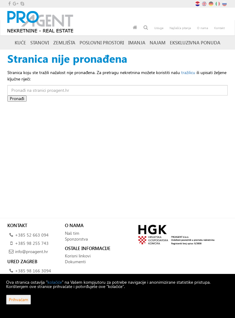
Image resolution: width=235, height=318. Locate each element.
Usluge (158, 28)
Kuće (20, 42)
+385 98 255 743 (32, 243)
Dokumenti (75, 261)
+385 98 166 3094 (33, 271)
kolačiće (54, 282)
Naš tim (72, 233)
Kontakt (219, 28)
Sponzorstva (76, 239)
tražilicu (188, 72)
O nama (202, 28)
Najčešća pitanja (180, 28)
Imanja (136, 42)
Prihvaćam (18, 299)
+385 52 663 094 (32, 235)
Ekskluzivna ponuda (195, 42)
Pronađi (17, 98)
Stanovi (39, 42)
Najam (158, 42)
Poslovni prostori (102, 42)
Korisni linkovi (78, 256)
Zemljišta (64, 42)
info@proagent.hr (31, 251)
